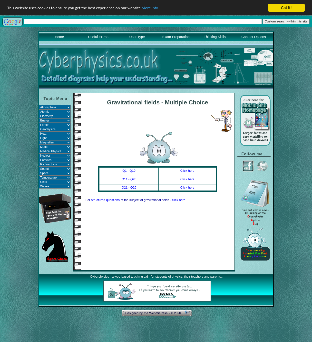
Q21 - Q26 (129, 187)
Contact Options (253, 37)
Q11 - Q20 (129, 179)
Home (59, 37)
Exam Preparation (176, 37)
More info (150, 7)
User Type (137, 37)
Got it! (286, 7)
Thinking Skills (214, 37)
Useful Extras (98, 37)
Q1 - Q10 (128, 170)
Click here (187, 170)
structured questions (105, 200)
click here (178, 200)
